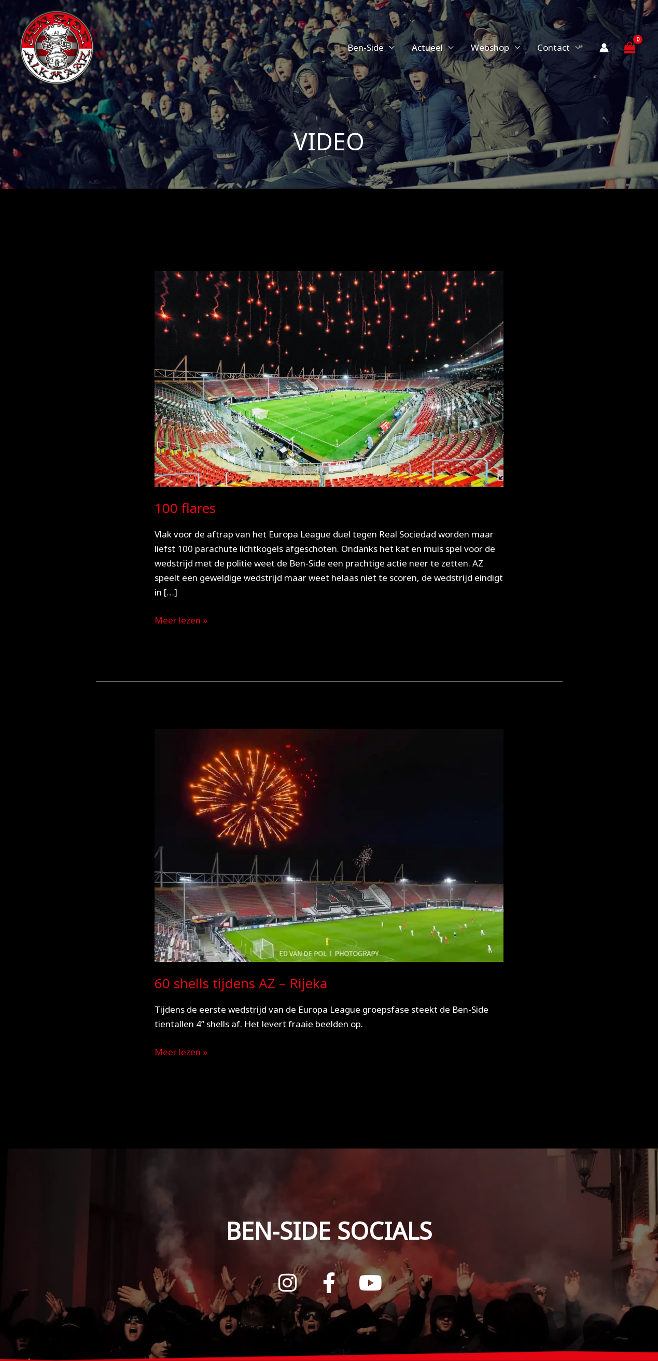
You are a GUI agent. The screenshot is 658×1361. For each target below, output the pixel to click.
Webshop (490, 47)
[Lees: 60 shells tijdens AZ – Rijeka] (329, 844)
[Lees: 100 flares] (329, 378)
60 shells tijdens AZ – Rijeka (241, 983)
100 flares (185, 508)
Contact (553, 47)
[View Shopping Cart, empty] (629, 47)
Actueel (427, 47)
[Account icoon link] (604, 47)
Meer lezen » (181, 619)
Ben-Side (365, 47)
